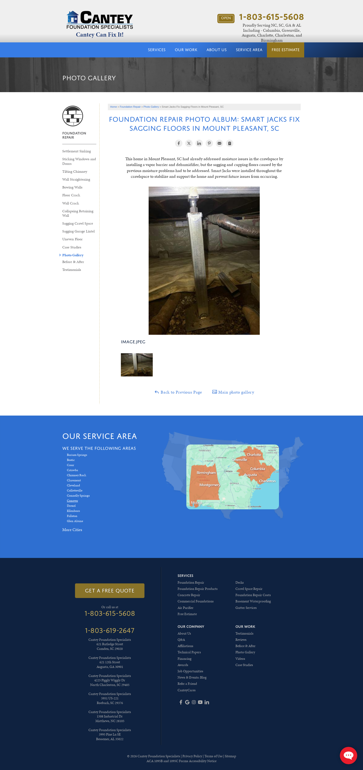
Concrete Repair (189, 595)
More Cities (72, 529)
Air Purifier (186, 607)
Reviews (241, 639)
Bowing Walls (72, 187)
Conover (72, 500)
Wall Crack (70, 203)
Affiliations (185, 646)
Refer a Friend (187, 683)
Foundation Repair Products (198, 588)
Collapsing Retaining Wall (77, 213)
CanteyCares (187, 690)
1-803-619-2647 (110, 630)
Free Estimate (286, 49)
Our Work (186, 49)
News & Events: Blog (192, 677)
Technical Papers (189, 652)
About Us (217, 49)
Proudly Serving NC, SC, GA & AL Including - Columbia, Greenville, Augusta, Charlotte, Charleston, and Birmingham (272, 33)
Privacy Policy (192, 756)
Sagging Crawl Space (77, 223)
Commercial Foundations (196, 601)
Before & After (73, 262)
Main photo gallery (233, 392)
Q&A (181, 639)
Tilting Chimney (74, 171)
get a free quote (110, 591)
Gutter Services (246, 607)
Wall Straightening (76, 179)
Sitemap (230, 756)
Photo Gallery (72, 255)
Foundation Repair (74, 135)
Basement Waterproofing (253, 601)
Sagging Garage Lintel (78, 231)
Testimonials (71, 269)
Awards (183, 665)
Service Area (249, 49)
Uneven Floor (72, 239)
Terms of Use (213, 756)
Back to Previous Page (178, 392)
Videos (240, 658)
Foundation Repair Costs (253, 595)
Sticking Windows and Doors (79, 161)
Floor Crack (71, 195)
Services (157, 49)
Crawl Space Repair (249, 588)
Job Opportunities (190, 671)
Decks (239, 582)
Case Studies (71, 247)
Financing (184, 658)
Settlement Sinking (76, 151)
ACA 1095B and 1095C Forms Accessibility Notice (181, 761)
